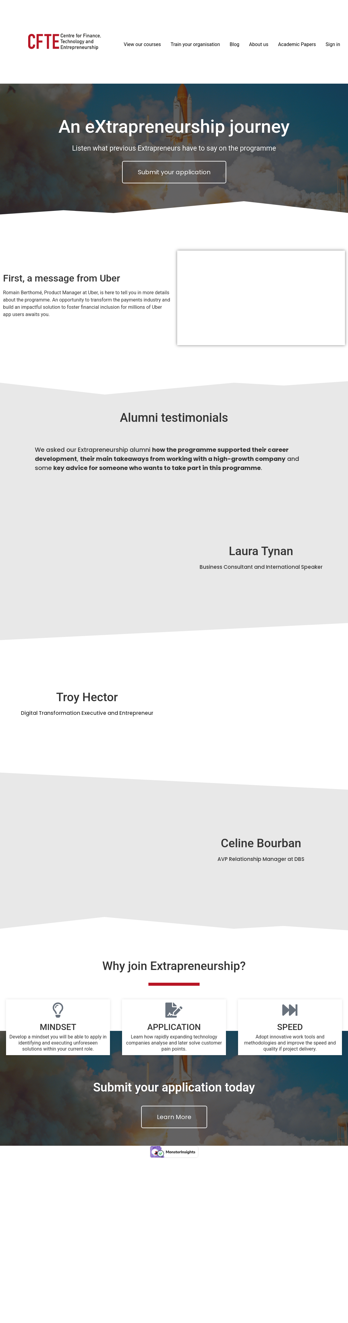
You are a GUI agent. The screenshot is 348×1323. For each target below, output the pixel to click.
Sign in (333, 44)
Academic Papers (297, 44)
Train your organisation (195, 44)
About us (258, 44)
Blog (234, 44)
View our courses (142, 44)
